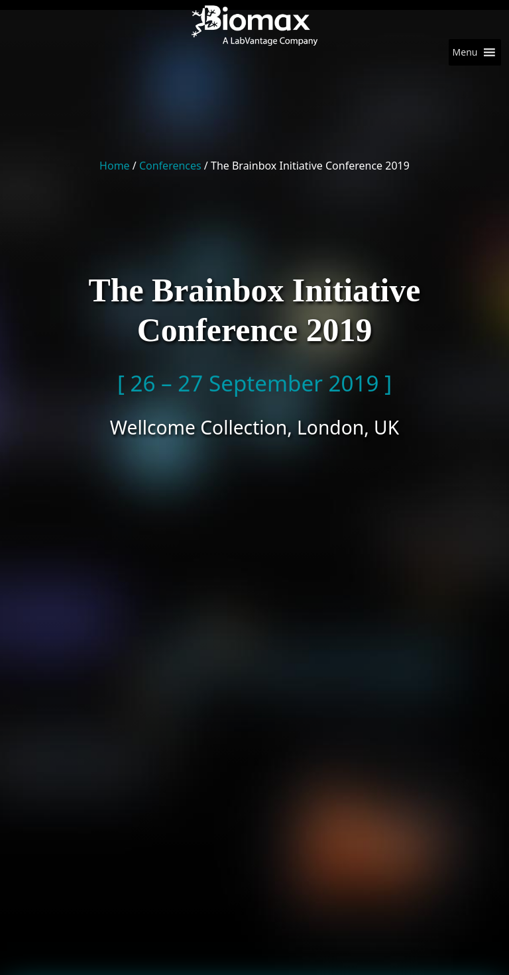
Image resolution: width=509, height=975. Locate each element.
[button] (465, 52)
